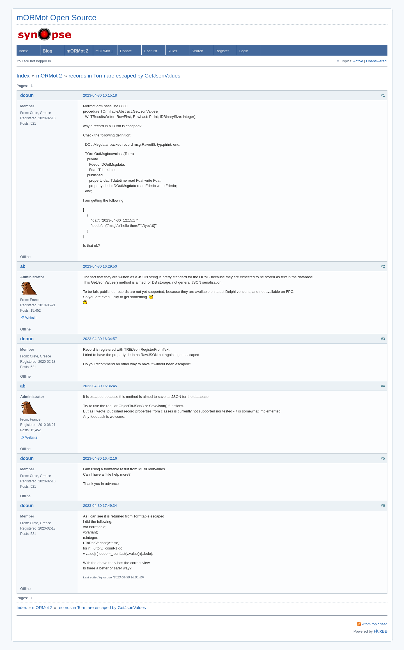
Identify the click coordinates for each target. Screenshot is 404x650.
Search (197, 51)
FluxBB (380, 631)
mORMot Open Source (57, 17)
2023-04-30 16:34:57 (100, 339)
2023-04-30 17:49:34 (100, 505)
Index (23, 51)
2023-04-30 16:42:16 (100, 458)
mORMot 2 (49, 76)
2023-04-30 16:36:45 (100, 386)
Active (358, 61)
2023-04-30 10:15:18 (100, 95)
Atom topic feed (374, 624)
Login (243, 51)
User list (150, 51)
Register (222, 51)
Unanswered (376, 61)
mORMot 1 (104, 51)
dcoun (27, 95)
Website (31, 318)
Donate (126, 51)
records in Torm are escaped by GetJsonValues (124, 76)
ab (23, 266)
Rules (172, 51)
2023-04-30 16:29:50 (100, 266)
